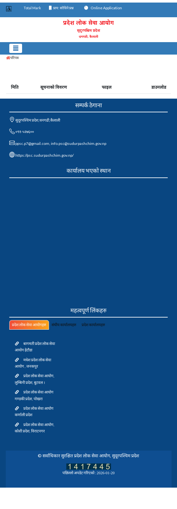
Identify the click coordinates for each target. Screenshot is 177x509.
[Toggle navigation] (15, 48)
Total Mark (32, 8)
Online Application (103, 7)
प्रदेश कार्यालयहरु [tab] (93, 324)
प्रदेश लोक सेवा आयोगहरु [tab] (29, 324)
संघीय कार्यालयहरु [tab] (64, 324)
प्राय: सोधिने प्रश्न (61, 8)
